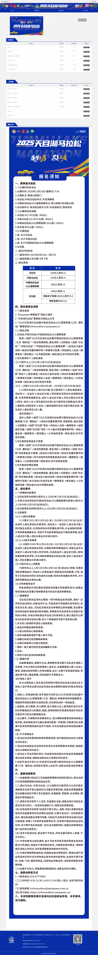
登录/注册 (94, 1)
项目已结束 (86, 47)
